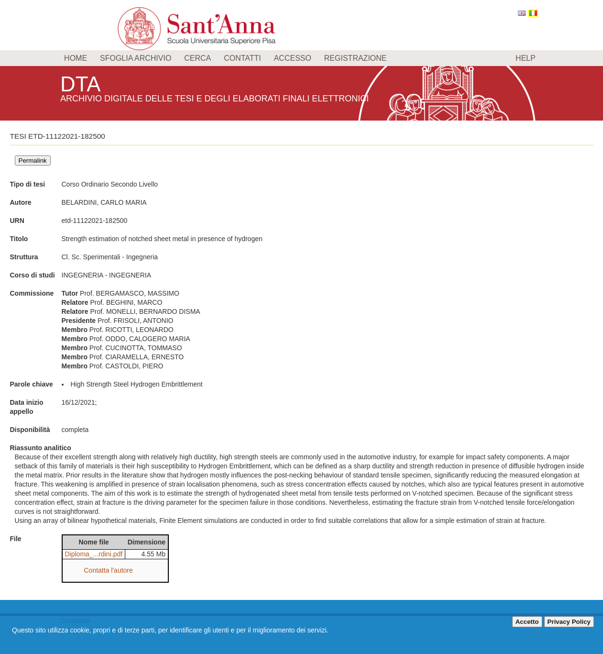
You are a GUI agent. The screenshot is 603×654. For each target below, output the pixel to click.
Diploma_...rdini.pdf (94, 554)
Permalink (33, 160)
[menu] (301, 58)
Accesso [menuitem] (292, 58)
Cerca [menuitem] (197, 58)
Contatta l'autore (108, 570)
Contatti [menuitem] (242, 58)
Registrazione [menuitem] (355, 58)
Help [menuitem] (525, 58)
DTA (82, 83)
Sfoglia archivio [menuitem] (135, 58)
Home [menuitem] (75, 58)
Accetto (527, 621)
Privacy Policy (569, 621)
